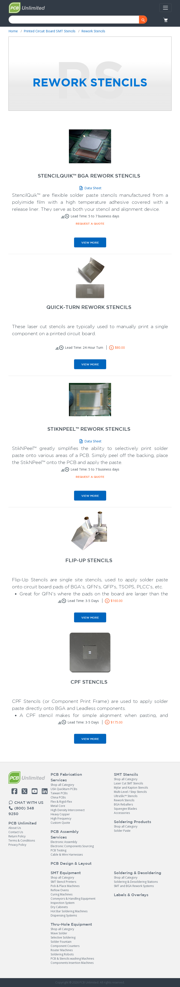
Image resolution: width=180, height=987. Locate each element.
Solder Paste (122, 831)
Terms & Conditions (21, 840)
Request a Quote (90, 223)
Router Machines (62, 950)
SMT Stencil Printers (63, 882)
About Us (14, 828)
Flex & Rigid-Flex (61, 802)
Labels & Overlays (131, 895)
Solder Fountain (61, 942)
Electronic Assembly (64, 842)
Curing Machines (61, 894)
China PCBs (58, 797)
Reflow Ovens (60, 890)
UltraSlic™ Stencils (125, 796)
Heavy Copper (60, 814)
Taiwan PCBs (59, 793)
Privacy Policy (17, 845)
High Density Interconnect (68, 810)
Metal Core (58, 806)
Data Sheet (90, 188)
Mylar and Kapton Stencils (131, 788)
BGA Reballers (123, 804)
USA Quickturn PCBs (64, 789)
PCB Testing (58, 850)
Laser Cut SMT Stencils (128, 783)
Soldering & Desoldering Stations (136, 882)
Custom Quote (60, 823)
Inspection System (63, 903)
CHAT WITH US (25, 802)
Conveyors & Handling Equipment (73, 899)
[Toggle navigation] (165, 8)
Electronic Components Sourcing (72, 846)
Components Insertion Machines (72, 963)
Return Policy (17, 836)
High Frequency (61, 818)
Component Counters (65, 946)
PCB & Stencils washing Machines (72, 959)
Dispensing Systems (64, 915)
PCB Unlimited (22, 823)
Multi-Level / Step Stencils (130, 792)
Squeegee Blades (125, 809)
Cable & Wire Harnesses (67, 855)
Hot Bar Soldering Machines (69, 911)
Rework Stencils (124, 800)
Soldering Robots (62, 954)
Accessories (122, 813)
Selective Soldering (63, 937)
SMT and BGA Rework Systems (134, 886)
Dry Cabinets (59, 907)
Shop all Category (62, 785)
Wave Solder (59, 933)
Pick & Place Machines (65, 886)
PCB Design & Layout (71, 863)
